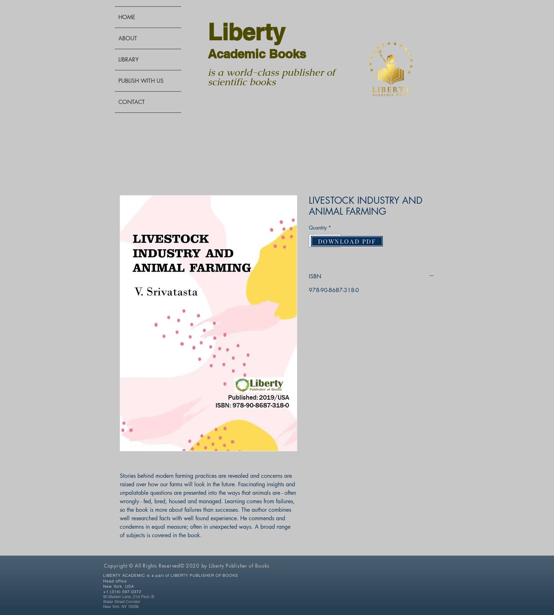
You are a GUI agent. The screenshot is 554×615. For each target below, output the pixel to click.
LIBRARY (128, 59)
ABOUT (127, 38)
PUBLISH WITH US (141, 81)
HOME (126, 17)
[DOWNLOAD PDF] (347, 241)
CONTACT (131, 102)
